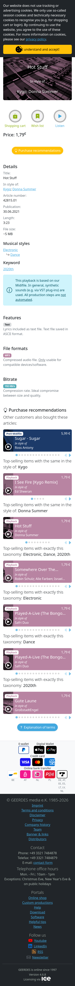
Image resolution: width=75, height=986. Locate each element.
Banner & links (37, 834)
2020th (8, 269)
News (37, 926)
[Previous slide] (66, 455)
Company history (37, 824)
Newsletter (40, 957)
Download (37, 912)
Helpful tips (37, 922)
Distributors (37, 839)
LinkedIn (40, 946)
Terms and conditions (37, 810)
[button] (15, 116)
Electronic (10, 250)
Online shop (37, 898)
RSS (40, 952)
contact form (43, 862)
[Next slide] (70, 455)
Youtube (40, 940)
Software (37, 917)
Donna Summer (24, 189)
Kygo (7, 189)
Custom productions (37, 902)
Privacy (37, 820)
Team (37, 829)
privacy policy (36, 39)
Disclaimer (37, 815)
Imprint (37, 805)
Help (37, 907)
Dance (15, 254)
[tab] (16, 455)
